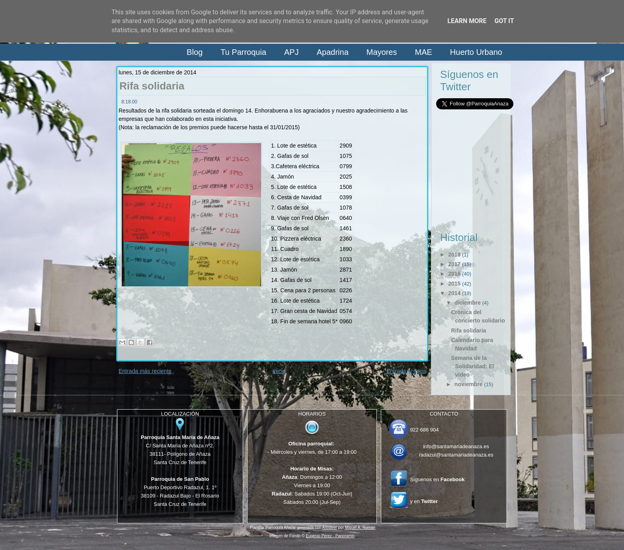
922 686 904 (424, 430)
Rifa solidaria (151, 86)
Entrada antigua (406, 371)
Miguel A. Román (360, 527)
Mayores (382, 52)
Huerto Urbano (476, 52)
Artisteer (329, 527)
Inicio (279, 371)
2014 (454, 293)
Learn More (466, 21)
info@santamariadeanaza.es (456, 446)
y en (424, 501)
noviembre (468, 384)
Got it (504, 21)
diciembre (467, 302)
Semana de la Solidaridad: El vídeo (472, 366)
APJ (291, 52)
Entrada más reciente (145, 371)
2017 (454, 264)
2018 (454, 254)
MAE (423, 52)
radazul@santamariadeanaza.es (456, 455)
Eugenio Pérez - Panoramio (330, 536)
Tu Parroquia (243, 52)
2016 (454, 273)
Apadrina (333, 52)
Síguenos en (437, 479)
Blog (195, 52)
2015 (454, 283)
